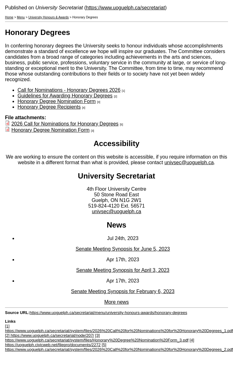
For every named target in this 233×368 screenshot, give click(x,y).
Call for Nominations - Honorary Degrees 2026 (69, 90)
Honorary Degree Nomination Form (57, 101)
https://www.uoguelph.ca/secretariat (125, 7)
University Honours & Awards (48, 17)
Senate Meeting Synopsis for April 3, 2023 (123, 270)
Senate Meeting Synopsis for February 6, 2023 (123, 291)
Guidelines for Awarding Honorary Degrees (65, 95)
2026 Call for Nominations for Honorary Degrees (64, 123)
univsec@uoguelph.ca (189, 162)
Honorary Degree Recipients (49, 107)
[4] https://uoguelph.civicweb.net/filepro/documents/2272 (99, 342)
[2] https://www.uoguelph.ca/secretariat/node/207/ (49, 335)
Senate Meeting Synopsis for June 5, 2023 (123, 249)
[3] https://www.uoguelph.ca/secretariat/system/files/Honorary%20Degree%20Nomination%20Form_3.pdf (97, 337)
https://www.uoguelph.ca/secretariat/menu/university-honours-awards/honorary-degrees (108, 312)
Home (9, 17)
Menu (21, 17)
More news (116, 302)
